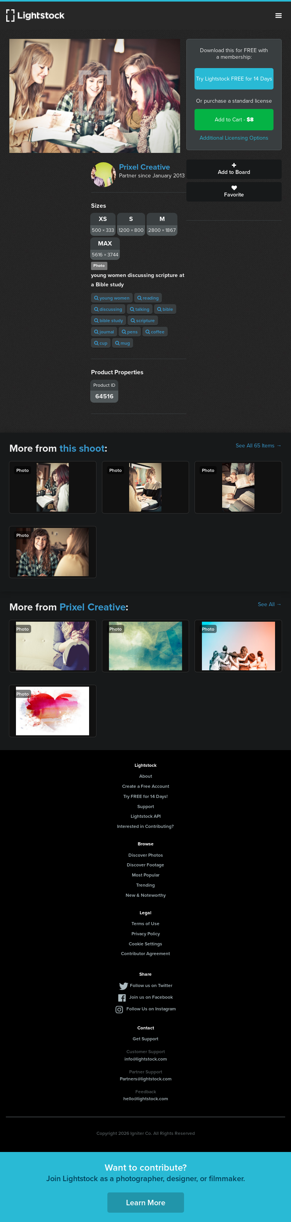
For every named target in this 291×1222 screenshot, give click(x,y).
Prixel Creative (144, 167)
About (145, 776)
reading (148, 298)
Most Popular (146, 874)
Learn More (145, 1202)
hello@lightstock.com (145, 1098)
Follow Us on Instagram (151, 1008)
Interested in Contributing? (145, 826)
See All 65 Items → (259, 446)
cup (100, 343)
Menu (278, 15)
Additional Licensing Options (234, 138)
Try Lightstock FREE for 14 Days (234, 79)
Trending (145, 885)
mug (122, 343)
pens (130, 331)
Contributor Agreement (145, 953)
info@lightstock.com (145, 1058)
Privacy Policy (145, 933)
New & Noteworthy (146, 895)
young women (112, 298)
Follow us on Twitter (151, 985)
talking (139, 309)
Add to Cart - (234, 120)
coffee (155, 331)
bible (165, 309)
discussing (108, 309)
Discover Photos (145, 855)
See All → (270, 604)
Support (145, 806)
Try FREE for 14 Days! (145, 796)
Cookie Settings (145, 943)
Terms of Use (145, 923)
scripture (143, 320)
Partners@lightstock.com (146, 1078)
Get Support (145, 1038)
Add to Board (234, 169)
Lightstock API (146, 816)
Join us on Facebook (151, 997)
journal (104, 331)
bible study (108, 320)
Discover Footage (145, 864)
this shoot (82, 448)
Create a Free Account (145, 786)
